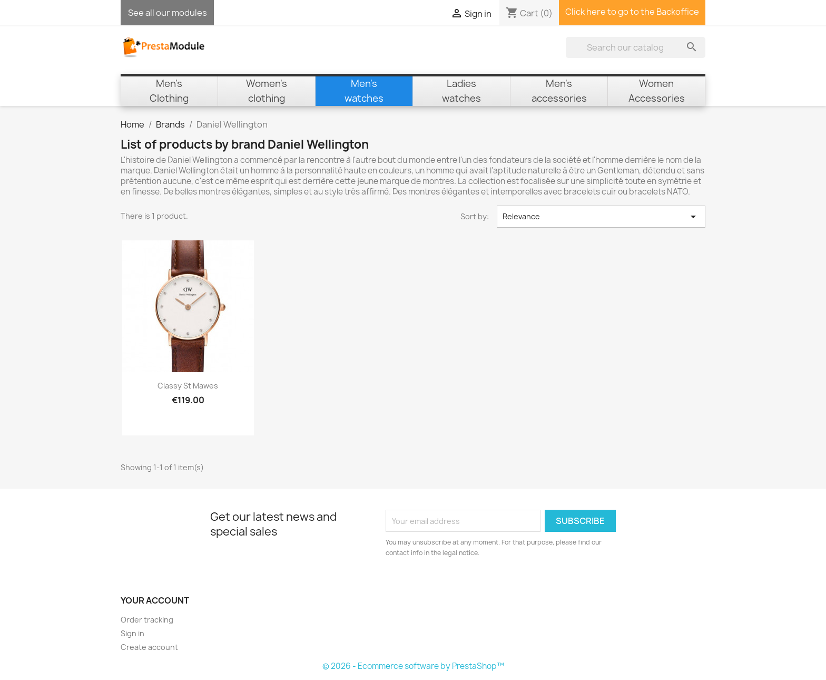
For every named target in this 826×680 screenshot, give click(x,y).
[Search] (635, 47)
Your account (155, 600)
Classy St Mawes (188, 386)
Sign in (132, 633)
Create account (149, 647)
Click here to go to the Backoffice (632, 11)
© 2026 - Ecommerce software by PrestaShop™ (413, 666)
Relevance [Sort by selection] (601, 216)
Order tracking (147, 620)
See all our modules (167, 12)
